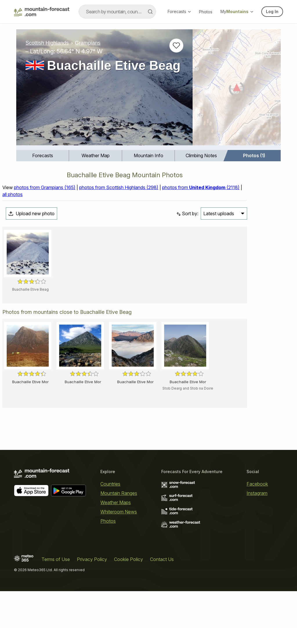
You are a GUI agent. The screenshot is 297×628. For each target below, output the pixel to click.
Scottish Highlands (47, 43)
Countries (110, 484)
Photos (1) (254, 155)
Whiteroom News (118, 512)
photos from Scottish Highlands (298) (118, 187)
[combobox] (117, 12)
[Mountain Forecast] (41, 11)
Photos (205, 11)
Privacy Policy (92, 559)
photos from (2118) (201, 187)
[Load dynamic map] (237, 90)
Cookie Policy (128, 559)
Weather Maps (115, 502)
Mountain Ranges (118, 493)
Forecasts (179, 11)
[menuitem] (42, 155)
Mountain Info (148, 155)
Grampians (87, 43)
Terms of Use (55, 559)
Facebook (257, 484)
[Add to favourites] (176, 46)
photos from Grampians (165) (44, 187)
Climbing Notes (201, 155)
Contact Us (162, 559)
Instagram (257, 493)
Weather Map (96, 155)
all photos (12, 194)
